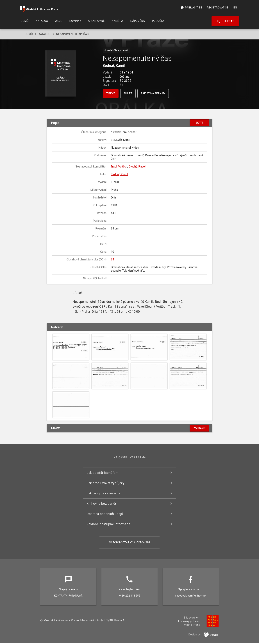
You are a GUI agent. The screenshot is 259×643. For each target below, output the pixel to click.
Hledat (225, 21)
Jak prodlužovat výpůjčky (105, 483)
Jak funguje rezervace (104, 493)
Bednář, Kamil (114, 65)
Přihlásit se (191, 7)
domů (29, 34)
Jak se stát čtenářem (102, 473)
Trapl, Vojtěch (119, 166)
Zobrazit (199, 428)
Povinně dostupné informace (108, 524)
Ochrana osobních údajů (105, 514)
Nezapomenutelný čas (72, 34)
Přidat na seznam (153, 93)
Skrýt (199, 122)
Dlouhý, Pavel (137, 166)
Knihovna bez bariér (101, 503)
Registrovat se (217, 7)
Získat (110, 93)
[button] (60, 73)
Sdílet (128, 93)
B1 (112, 259)
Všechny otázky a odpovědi (129, 542)
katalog (44, 34)
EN (235, 7)
